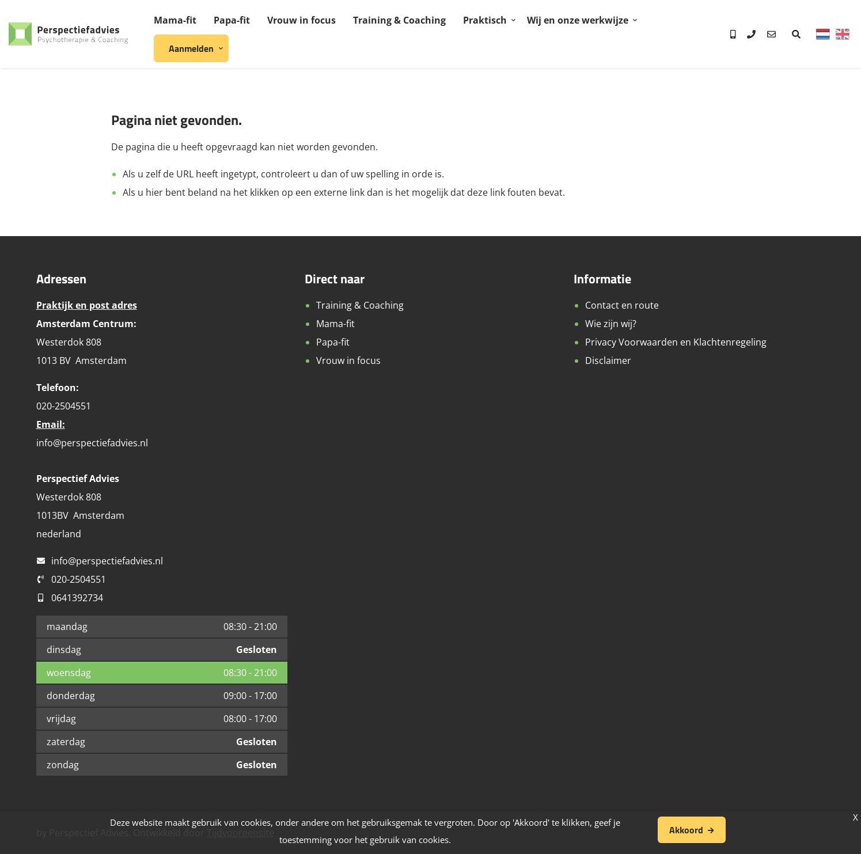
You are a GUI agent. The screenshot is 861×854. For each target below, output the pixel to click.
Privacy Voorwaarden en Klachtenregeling (676, 342)
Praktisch (485, 20)
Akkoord (686, 830)
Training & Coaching (399, 20)
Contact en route (622, 305)
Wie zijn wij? (610, 323)
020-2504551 (78, 579)
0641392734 (77, 597)
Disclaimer (608, 360)
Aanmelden (191, 48)
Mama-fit (175, 20)
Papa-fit (232, 20)
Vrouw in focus (301, 20)
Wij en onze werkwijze (577, 20)
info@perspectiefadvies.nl (92, 443)
